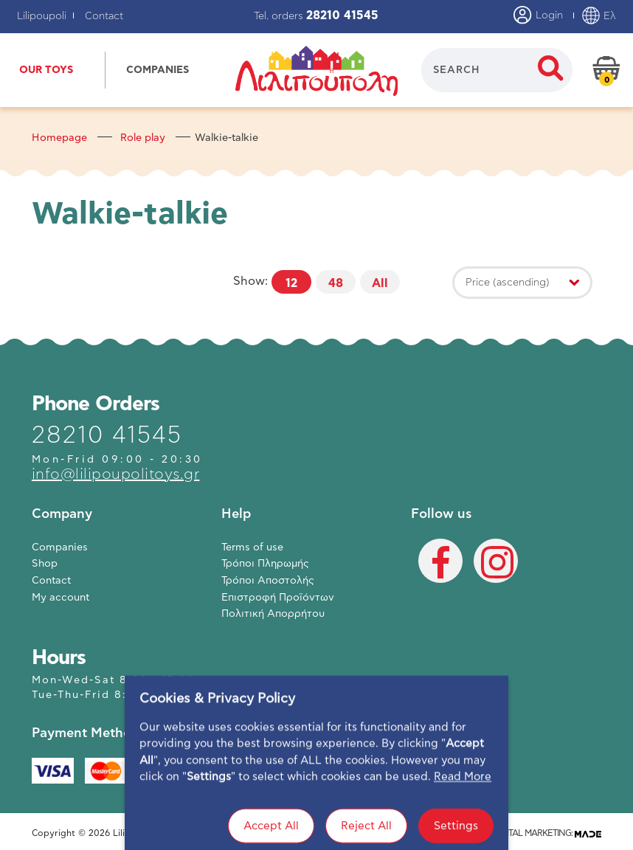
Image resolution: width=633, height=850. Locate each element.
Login (538, 16)
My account (60, 597)
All (380, 283)
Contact (104, 16)
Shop (45, 564)
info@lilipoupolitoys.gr (116, 474)
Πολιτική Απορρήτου (273, 614)
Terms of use (252, 547)
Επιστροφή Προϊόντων (277, 597)
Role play (142, 138)
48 (335, 283)
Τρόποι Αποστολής (267, 581)
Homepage (59, 138)
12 (291, 283)
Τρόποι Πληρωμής (265, 564)
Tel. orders (316, 16)
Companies (60, 547)
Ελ (598, 16)
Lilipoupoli (41, 16)
